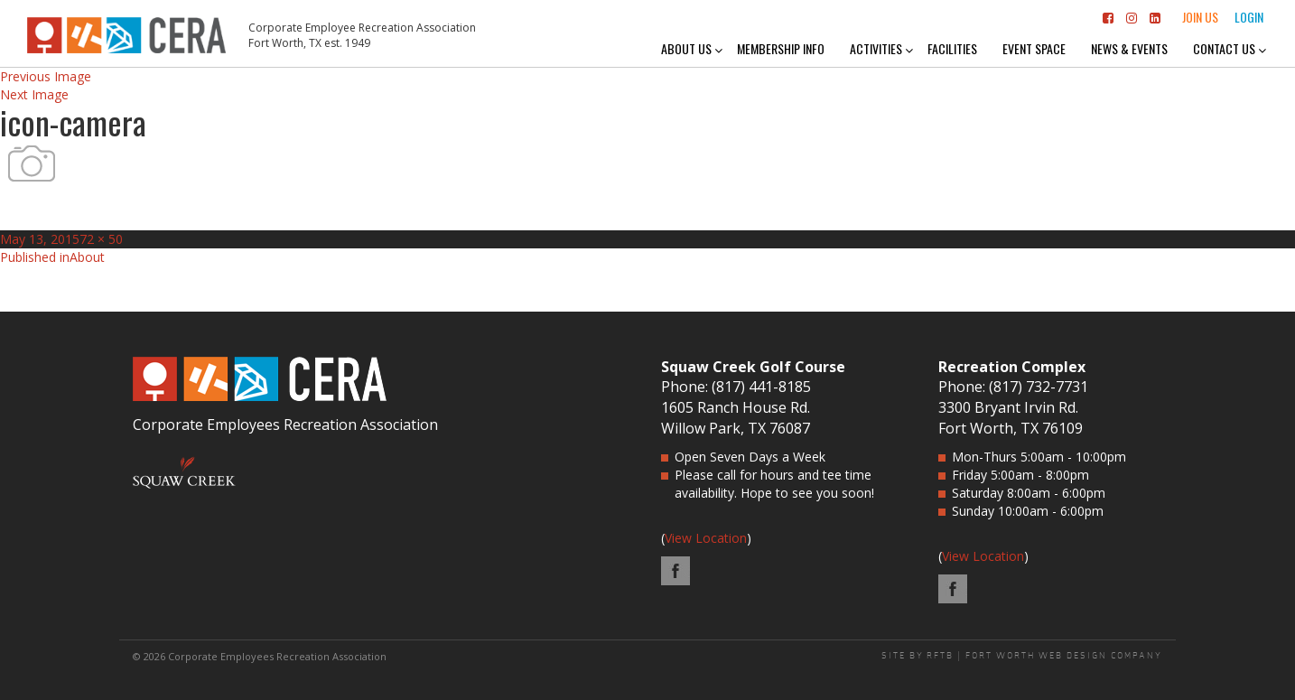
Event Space (1034, 48)
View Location (706, 537)
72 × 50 (101, 238)
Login (1248, 16)
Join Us (1200, 16)
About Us (686, 48)
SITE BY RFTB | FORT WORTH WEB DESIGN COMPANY (1021, 655)
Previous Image (45, 76)
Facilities (952, 48)
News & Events (1129, 48)
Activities (876, 48)
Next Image (34, 94)
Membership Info (781, 48)
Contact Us (1224, 48)
